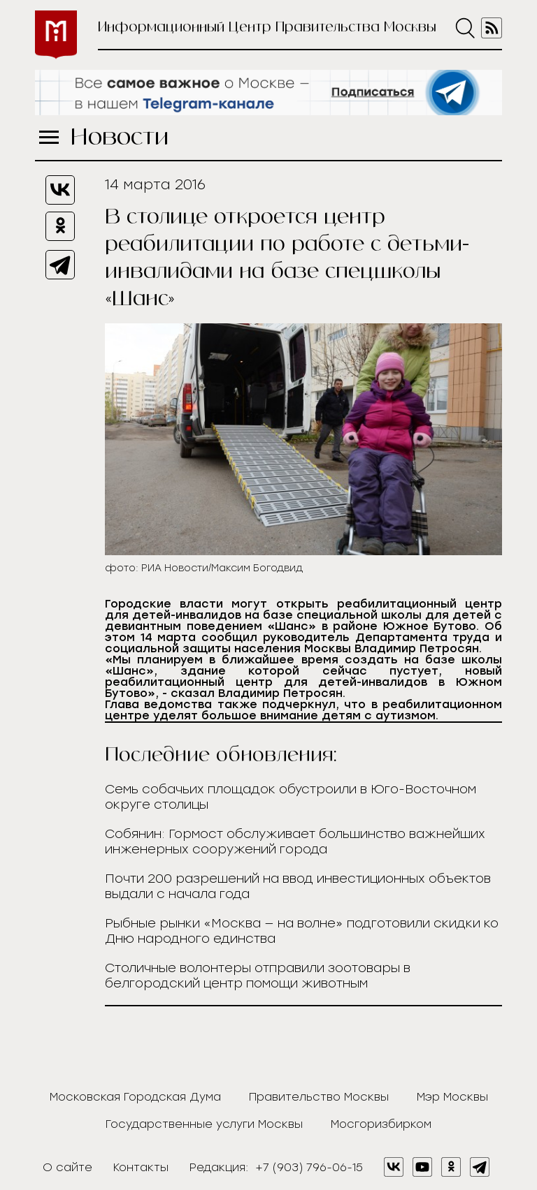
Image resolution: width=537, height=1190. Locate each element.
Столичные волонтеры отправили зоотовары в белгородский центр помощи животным (257, 975)
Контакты (141, 1167)
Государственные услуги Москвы (204, 1124)
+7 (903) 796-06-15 (309, 1167)
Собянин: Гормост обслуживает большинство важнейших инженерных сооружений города (295, 841)
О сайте (67, 1167)
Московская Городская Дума (135, 1096)
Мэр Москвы (452, 1096)
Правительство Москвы (319, 1096)
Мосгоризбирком (381, 1124)
